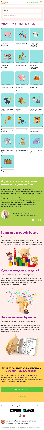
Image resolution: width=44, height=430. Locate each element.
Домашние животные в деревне (34, 67)
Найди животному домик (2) (7, 130)
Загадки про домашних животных (34, 45)
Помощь (16, 406)
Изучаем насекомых (19, 110)
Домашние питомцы (4, 66)
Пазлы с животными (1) (35, 130)
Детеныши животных (4, 44)
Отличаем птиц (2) (21, 44)
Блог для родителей (7, 406)
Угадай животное (6, 171)
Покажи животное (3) (36, 151)
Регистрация (34, 2)
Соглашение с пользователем (27, 406)
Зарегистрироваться (22, 389)
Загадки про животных (34, 88)
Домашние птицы (21, 65)
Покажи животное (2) (22, 151)
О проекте (40, 406)
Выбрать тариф (22, 396)
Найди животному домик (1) (36, 110)
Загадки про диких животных (7, 110)
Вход (28, 2)
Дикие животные (7, 87)
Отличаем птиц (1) (21, 130)
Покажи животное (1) (7, 151)
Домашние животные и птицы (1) (22, 89)
